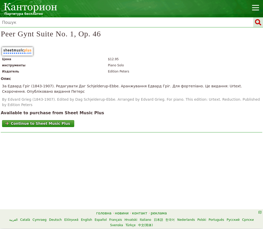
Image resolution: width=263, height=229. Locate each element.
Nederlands (186, 220)
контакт (139, 213)
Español (101, 220)
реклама (159, 213)
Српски (248, 220)
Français (115, 220)
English (86, 220)
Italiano (145, 220)
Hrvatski (131, 220)
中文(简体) (145, 225)
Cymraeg (39, 220)
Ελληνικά (71, 220)
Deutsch (55, 220)
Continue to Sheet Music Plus (37, 123)
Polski (201, 220)
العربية (13, 220)
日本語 (158, 220)
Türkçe (131, 225)
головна (103, 213)
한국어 (170, 220)
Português (216, 220)
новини (121, 213)
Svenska (116, 225)
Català (25, 220)
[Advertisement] (131, 172)
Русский (233, 220)
